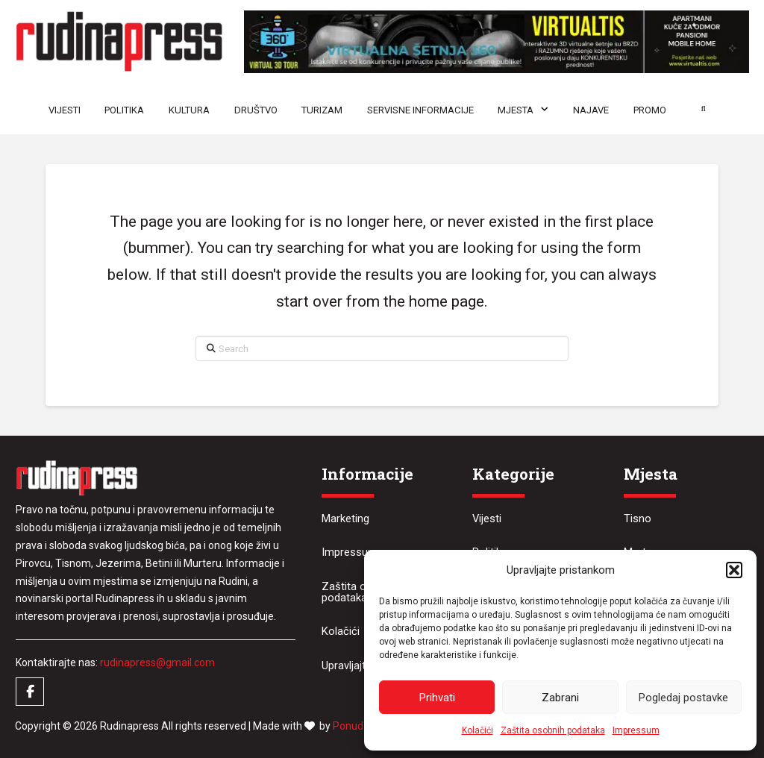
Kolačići (477, 730)
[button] (734, 570)
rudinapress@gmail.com (157, 662)
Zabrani (560, 697)
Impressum (636, 730)
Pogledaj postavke (683, 697)
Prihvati (437, 697)
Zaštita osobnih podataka (553, 730)
